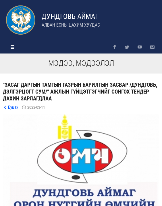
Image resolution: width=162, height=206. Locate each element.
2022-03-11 (36, 107)
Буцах (13, 107)
